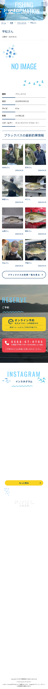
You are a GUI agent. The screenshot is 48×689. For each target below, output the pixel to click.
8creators (28, 682)
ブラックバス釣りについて (12, 560)
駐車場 (4, 626)
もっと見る (24, 483)
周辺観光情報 (7, 651)
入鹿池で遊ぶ (7, 554)
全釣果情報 (6, 583)
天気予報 (5, 657)
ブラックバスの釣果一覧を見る (24, 274)
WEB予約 (6, 640)
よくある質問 (7, 603)
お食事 (4, 597)
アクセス (5, 620)
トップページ (7, 549)
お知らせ (5, 632)
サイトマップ (7, 669)
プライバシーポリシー (11, 663)
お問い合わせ (7, 646)
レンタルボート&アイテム (12, 589)
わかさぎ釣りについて (11, 572)
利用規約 (20, 686)
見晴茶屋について (9, 609)
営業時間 (8, 614)
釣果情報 (8, 566)
